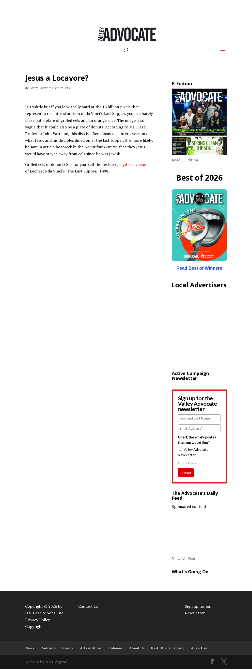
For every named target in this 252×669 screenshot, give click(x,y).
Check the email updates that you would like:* (197, 440)
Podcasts (48, 648)
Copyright (34, 626)
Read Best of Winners (199, 268)
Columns (115, 648)
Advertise (199, 648)
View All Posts (184, 558)
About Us (137, 648)
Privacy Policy (187, 463)
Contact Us (88, 606)
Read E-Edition (185, 160)
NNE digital (56, 662)
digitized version (134, 164)
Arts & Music (91, 648)
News (29, 648)
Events (68, 648)
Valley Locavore (40, 87)
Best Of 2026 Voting (168, 648)
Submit (185, 473)
